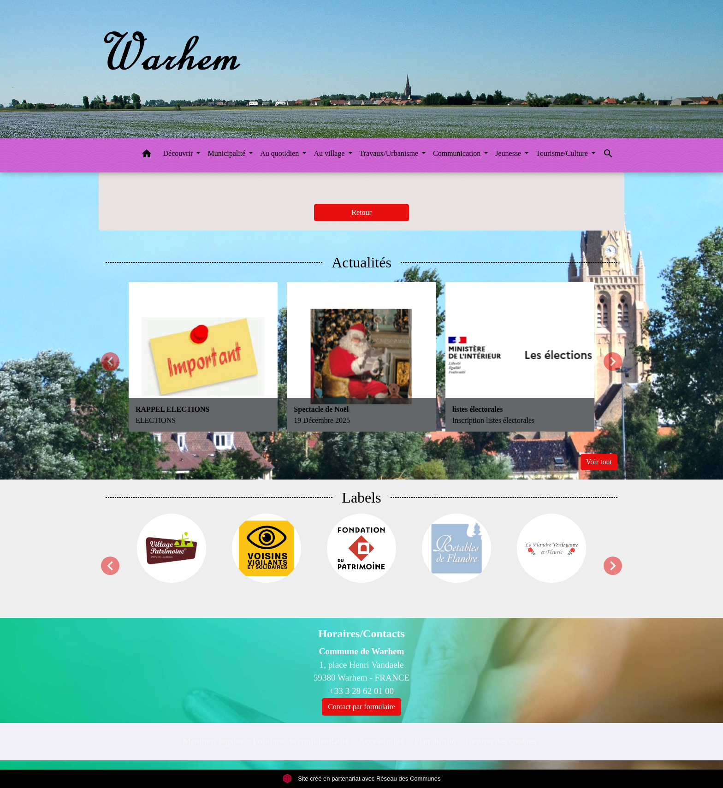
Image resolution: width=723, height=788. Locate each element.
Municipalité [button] (227, 153)
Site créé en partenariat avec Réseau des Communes (362, 778)
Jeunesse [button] (509, 153)
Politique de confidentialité (301, 741)
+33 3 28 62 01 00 (361, 691)
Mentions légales (213, 741)
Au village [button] (330, 153)
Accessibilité (381, 741)
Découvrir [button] (179, 153)
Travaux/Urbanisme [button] (390, 153)
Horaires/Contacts (361, 634)
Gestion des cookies (500, 741)
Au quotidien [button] (280, 153)
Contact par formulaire (361, 707)
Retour (361, 212)
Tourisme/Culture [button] (563, 153)
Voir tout (599, 462)
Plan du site (435, 741)
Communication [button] (457, 153)
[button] (147, 155)
